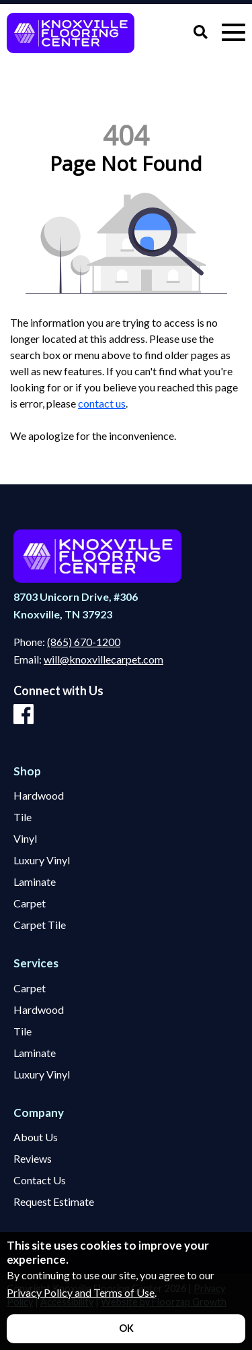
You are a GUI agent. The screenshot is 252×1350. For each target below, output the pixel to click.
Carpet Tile (39, 925)
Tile (22, 817)
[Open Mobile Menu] (233, 33)
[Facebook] (23, 715)
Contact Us (39, 1180)
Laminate (34, 881)
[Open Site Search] (200, 33)
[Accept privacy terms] (126, 1328)
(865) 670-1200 (83, 641)
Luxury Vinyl (41, 860)
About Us (35, 1137)
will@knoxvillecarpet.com (103, 659)
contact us (102, 403)
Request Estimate (53, 1201)
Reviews (32, 1158)
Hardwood (38, 795)
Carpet (29, 903)
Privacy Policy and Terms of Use (81, 1292)
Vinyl (25, 838)
